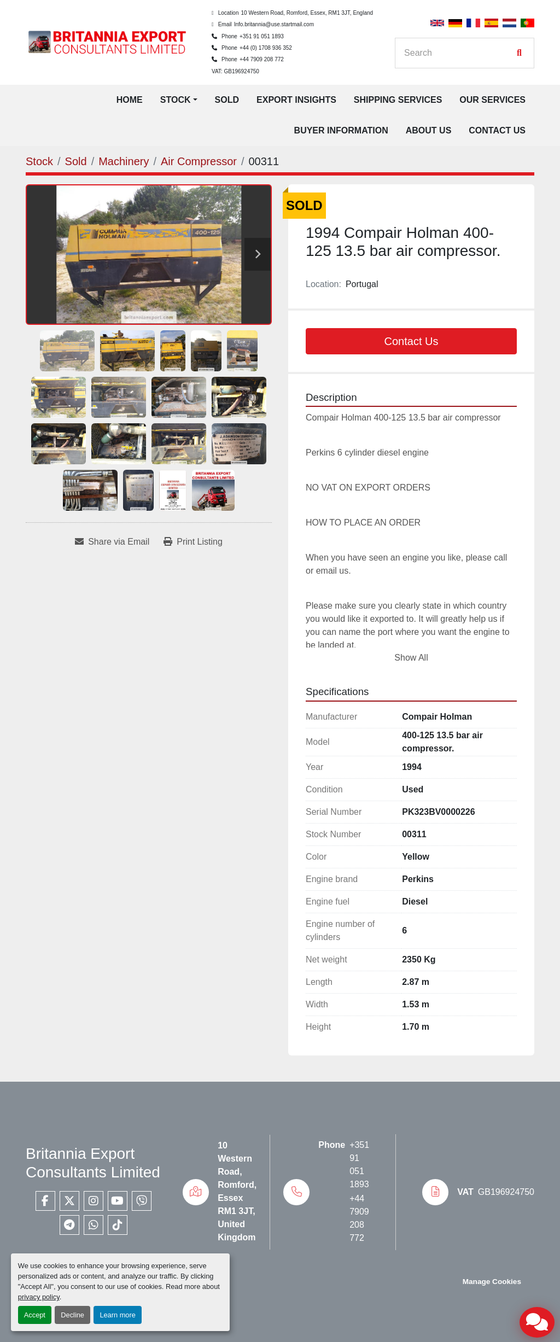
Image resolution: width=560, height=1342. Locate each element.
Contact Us (497, 130)
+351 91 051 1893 (262, 36)
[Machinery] (123, 161)
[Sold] (76, 161)
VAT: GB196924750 (235, 71)
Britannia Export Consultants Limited (93, 1163)
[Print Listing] (193, 542)
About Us (429, 130)
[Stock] (39, 161)
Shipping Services (398, 99)
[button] (178, 100)
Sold (227, 99)
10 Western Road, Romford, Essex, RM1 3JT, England (307, 13)
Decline (72, 1315)
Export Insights (296, 99)
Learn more (117, 1315)
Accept (34, 1315)
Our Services (492, 99)
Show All (411, 657)
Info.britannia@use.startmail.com (274, 24)
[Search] (459, 53)
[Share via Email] (112, 542)
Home (129, 99)
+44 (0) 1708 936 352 (266, 48)
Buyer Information (341, 130)
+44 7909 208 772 (262, 59)
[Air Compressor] (199, 161)
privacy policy (39, 1297)
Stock (175, 99)
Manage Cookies (492, 1281)
